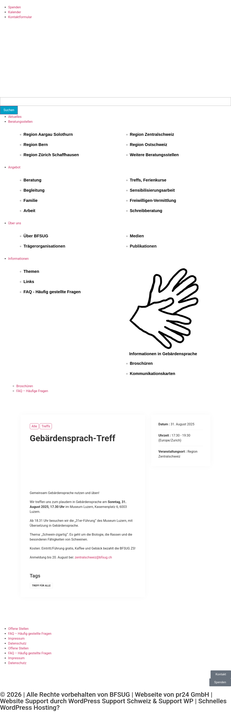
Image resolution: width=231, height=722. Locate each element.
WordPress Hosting (28, 707)
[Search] (115, 101)
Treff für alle (41, 585)
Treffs (45, 426)
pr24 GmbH (192, 694)
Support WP (175, 701)
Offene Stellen (18, 629)
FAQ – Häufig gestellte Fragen (29, 634)
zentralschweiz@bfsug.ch (93, 557)
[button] (119, 121)
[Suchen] (9, 110)
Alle (34, 426)
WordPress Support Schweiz (109, 701)
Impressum (16, 638)
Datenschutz (17, 643)
